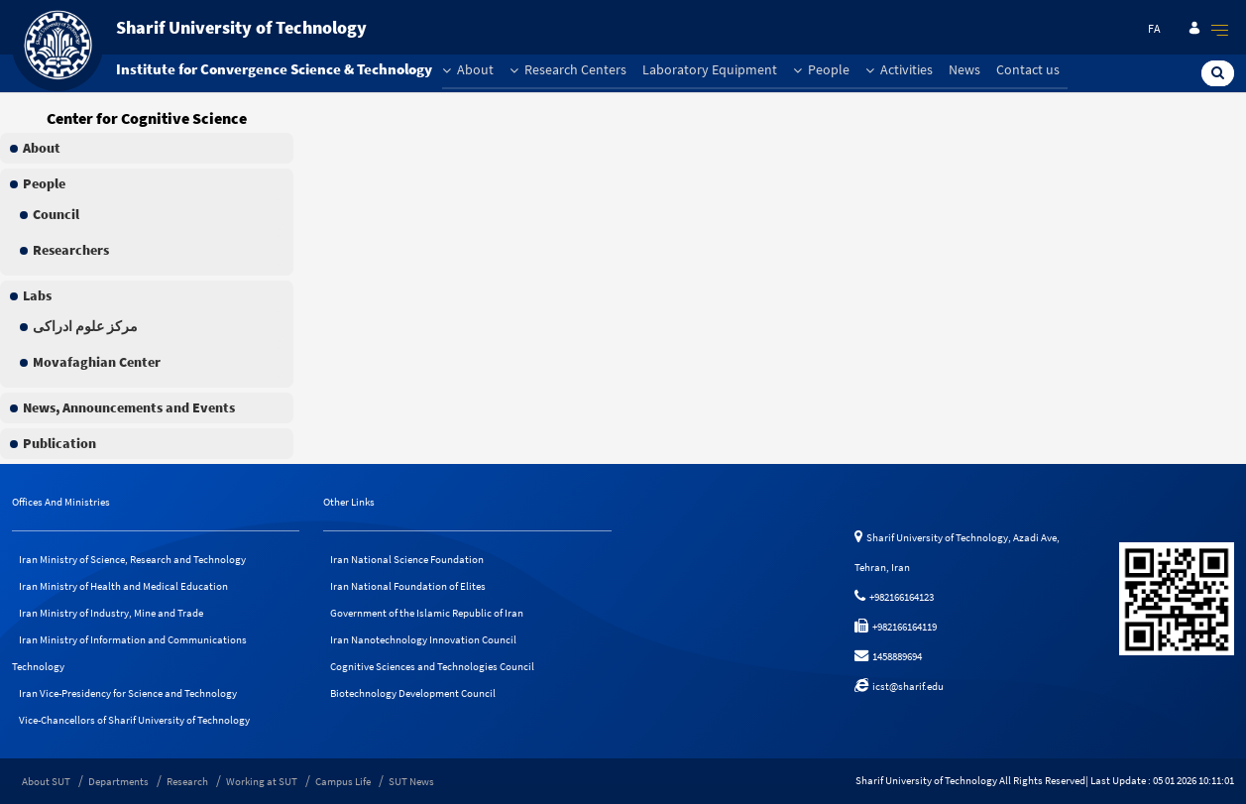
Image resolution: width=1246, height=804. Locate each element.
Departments (118, 781)
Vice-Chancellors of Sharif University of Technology (134, 720)
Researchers (71, 250)
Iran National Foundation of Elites (408, 586)
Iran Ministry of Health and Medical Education (123, 586)
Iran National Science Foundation (407, 559)
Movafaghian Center (97, 362)
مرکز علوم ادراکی (85, 326)
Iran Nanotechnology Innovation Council (423, 639)
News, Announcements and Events (129, 407)
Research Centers (568, 69)
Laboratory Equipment (709, 69)
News (964, 69)
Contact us (1028, 69)
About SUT (46, 781)
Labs (37, 295)
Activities (899, 69)
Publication (59, 443)
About (468, 69)
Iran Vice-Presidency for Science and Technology (128, 693)
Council (56, 214)
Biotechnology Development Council (413, 693)
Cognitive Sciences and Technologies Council (432, 666)
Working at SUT (261, 781)
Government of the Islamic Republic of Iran (426, 613)
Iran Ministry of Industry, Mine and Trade (111, 613)
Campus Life (343, 781)
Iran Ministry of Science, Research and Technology (132, 559)
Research (187, 781)
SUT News (411, 781)
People (821, 69)
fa (1154, 28)
